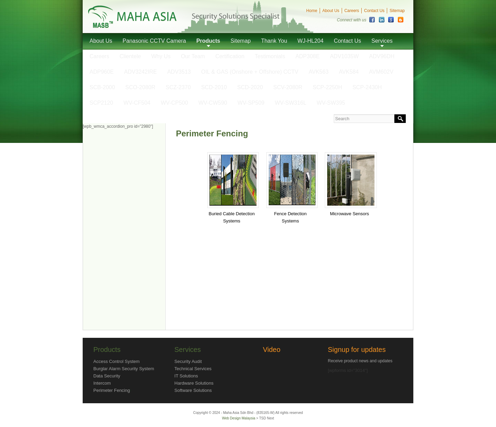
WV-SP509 (250, 103)
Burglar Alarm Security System (123, 368)
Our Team (193, 56)
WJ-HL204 (311, 41)
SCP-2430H (367, 87)
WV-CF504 (137, 103)
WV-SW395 (331, 103)
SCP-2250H (327, 87)
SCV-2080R (287, 87)
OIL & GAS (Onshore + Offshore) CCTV (249, 72)
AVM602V (381, 72)
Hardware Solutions (193, 383)
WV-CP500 (174, 103)
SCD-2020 (250, 87)
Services (381, 41)
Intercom (102, 383)
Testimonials (270, 56)
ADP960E (102, 72)
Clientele (130, 56)
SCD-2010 (214, 87)
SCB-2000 (102, 87)
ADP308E (308, 56)
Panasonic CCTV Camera (154, 41)
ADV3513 (179, 72)
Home (311, 10)
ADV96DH (382, 56)
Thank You (274, 41)
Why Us (160, 56)
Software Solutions (192, 390)
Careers (351, 10)
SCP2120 (101, 103)
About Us (330, 10)
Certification (229, 56)
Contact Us (374, 10)
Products (208, 41)
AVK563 (319, 72)
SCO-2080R (140, 87)
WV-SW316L (291, 103)
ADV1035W (344, 56)
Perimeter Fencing (111, 390)
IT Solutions (186, 375)
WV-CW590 (212, 103)
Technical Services (192, 368)
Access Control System (116, 361)
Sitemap (397, 10)
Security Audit (188, 361)
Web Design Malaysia (239, 418)
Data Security (106, 375)
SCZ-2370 (178, 87)
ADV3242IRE (140, 72)
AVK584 (349, 72)
